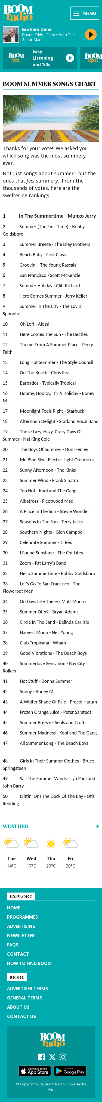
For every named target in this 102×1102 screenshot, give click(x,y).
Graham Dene (37, 29)
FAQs (12, 945)
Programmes (22, 917)
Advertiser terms (27, 989)
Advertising (21, 926)
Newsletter (21, 936)
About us (18, 1007)
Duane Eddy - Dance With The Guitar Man (48, 37)
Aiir (50, 1089)
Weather (15, 826)
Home (13, 908)
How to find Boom (29, 963)
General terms (24, 998)
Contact (18, 954)
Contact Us (21, 1016)
